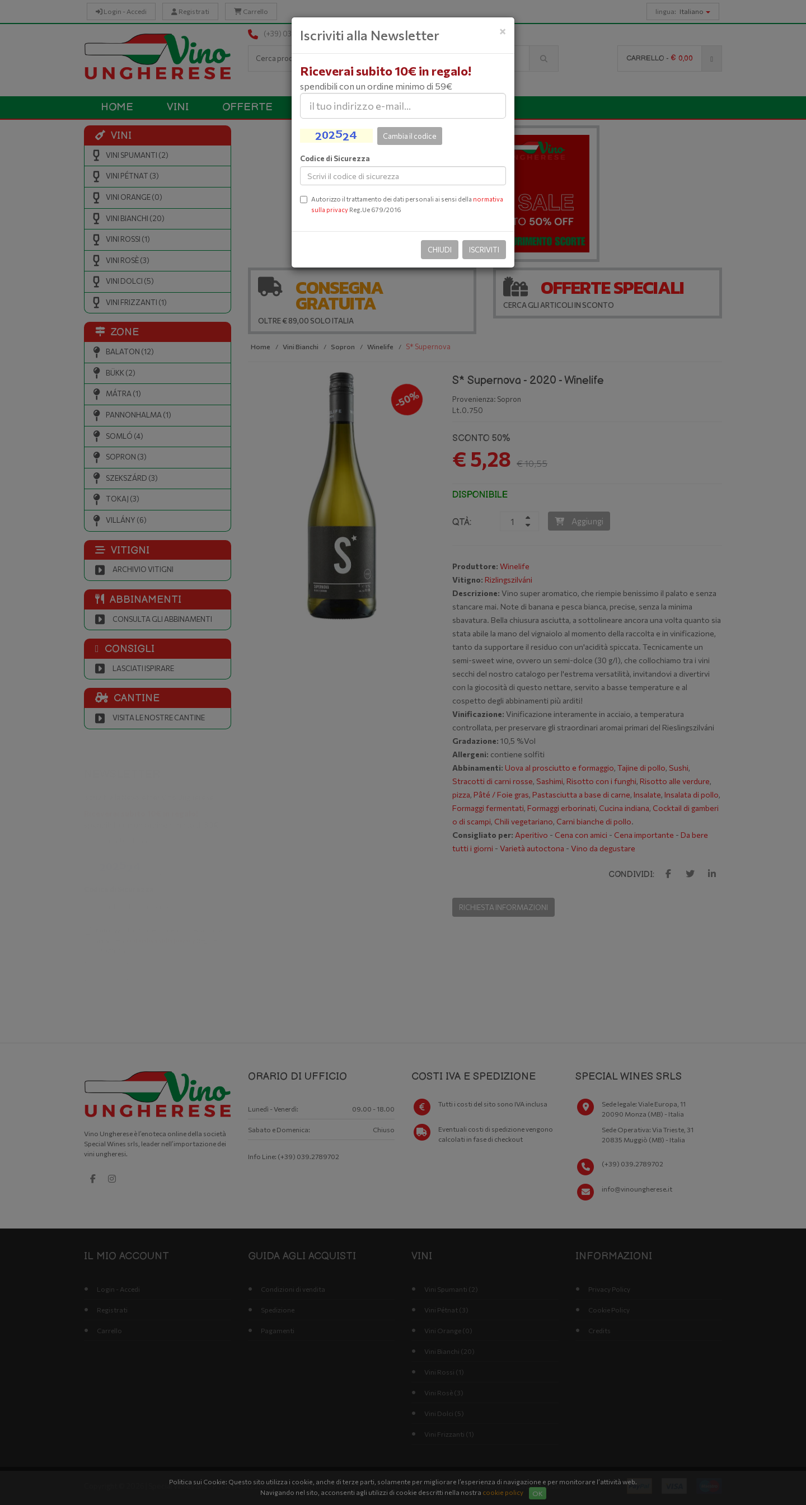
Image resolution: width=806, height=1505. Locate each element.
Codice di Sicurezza (335, 158)
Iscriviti (484, 249)
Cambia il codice (410, 136)
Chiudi (440, 249)
